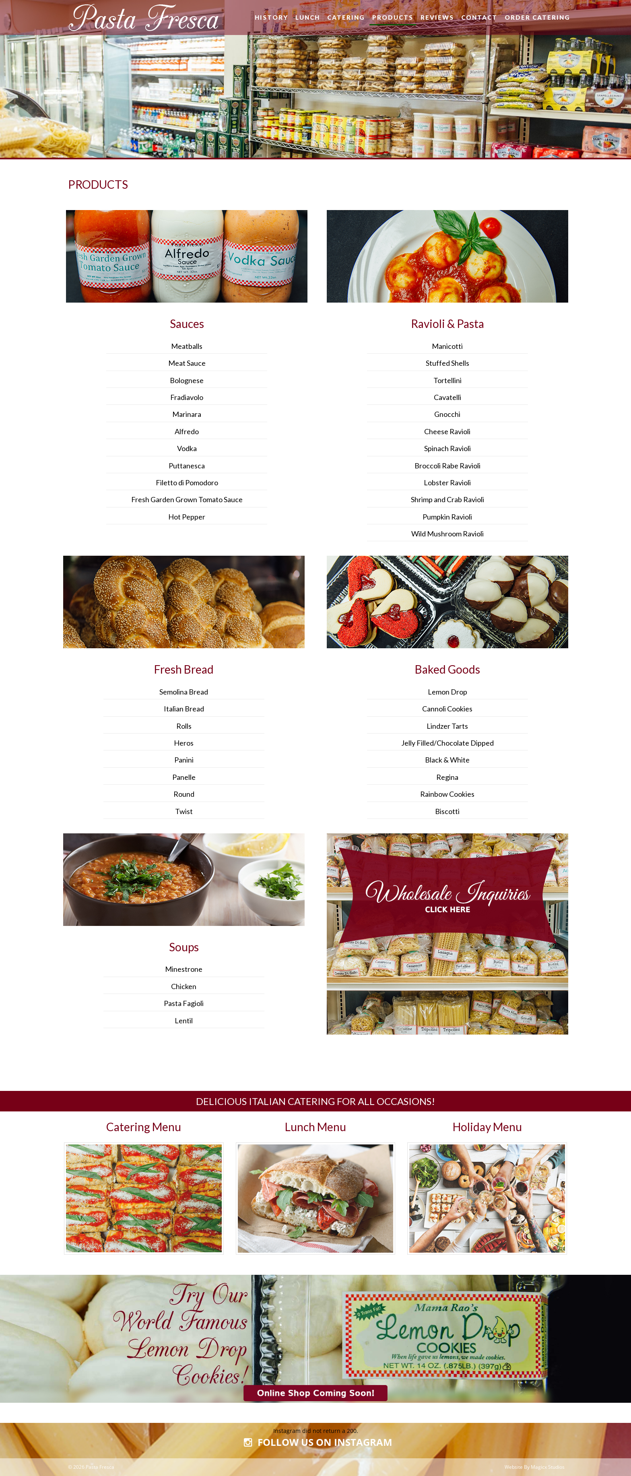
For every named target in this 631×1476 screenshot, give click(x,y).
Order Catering (537, 17)
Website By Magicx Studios (535, 1467)
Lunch (307, 17)
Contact (479, 17)
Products (392, 17)
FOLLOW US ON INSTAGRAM (315, 1442)
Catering (346, 17)
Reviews (437, 17)
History (271, 17)
